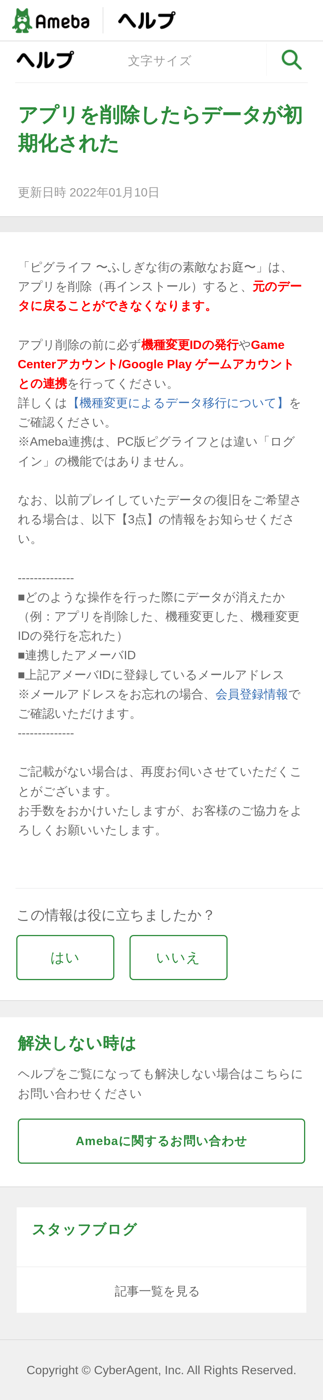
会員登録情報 (251, 694)
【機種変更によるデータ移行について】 (178, 403)
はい (65, 957)
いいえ (178, 957)
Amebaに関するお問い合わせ (162, 1141)
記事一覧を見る (157, 1291)
